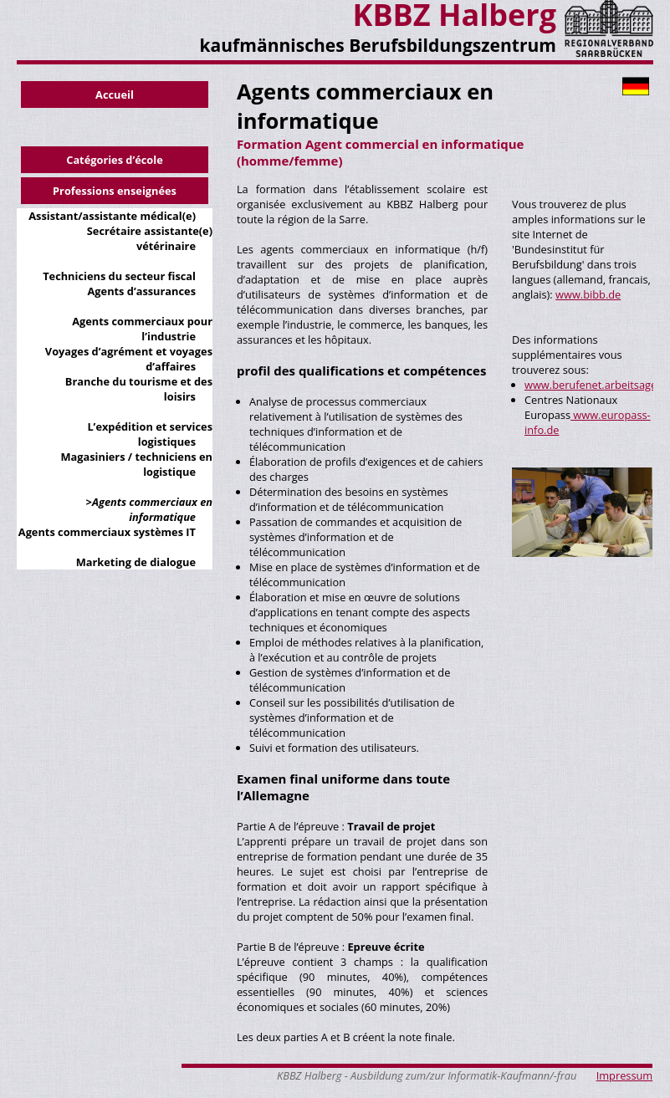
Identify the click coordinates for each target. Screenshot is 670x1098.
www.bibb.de (588, 294)
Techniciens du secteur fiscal (119, 275)
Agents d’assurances (142, 291)
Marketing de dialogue (136, 561)
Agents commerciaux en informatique (152, 509)
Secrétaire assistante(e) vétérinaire (149, 238)
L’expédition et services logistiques (149, 434)
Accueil (114, 94)
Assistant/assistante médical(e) (112, 215)
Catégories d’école (114, 159)
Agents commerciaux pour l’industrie (142, 329)
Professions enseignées (114, 190)
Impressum (624, 1075)
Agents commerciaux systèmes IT (107, 531)
